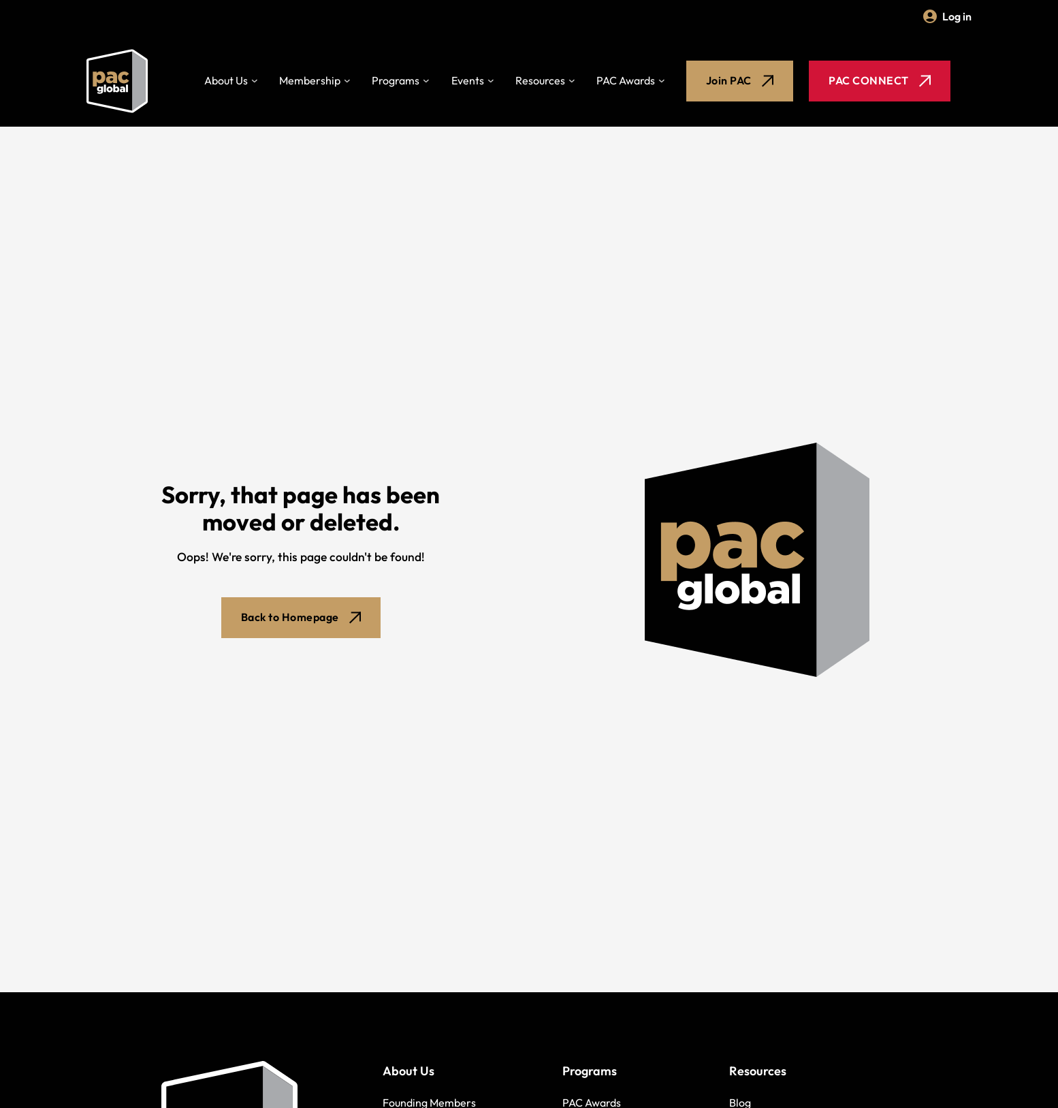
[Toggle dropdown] (254, 81)
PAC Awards (625, 80)
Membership (309, 80)
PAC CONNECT (880, 80)
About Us (226, 80)
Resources (540, 80)
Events (467, 80)
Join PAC (739, 80)
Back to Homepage (301, 617)
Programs (395, 80)
